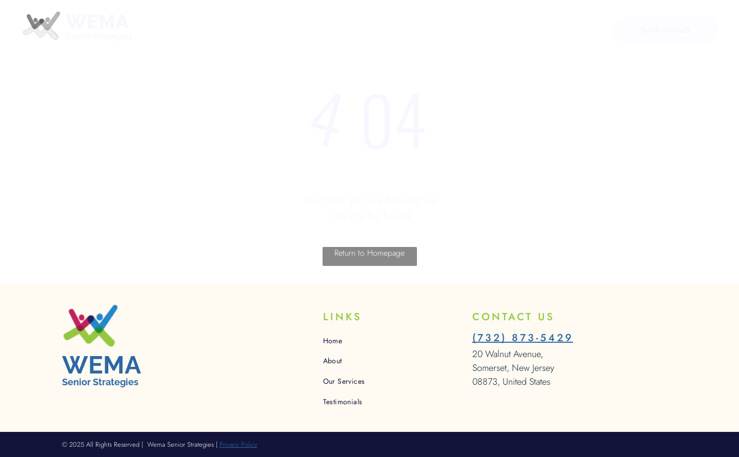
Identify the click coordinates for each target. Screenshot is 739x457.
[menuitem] (218, 31)
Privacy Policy (238, 444)
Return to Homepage (369, 253)
